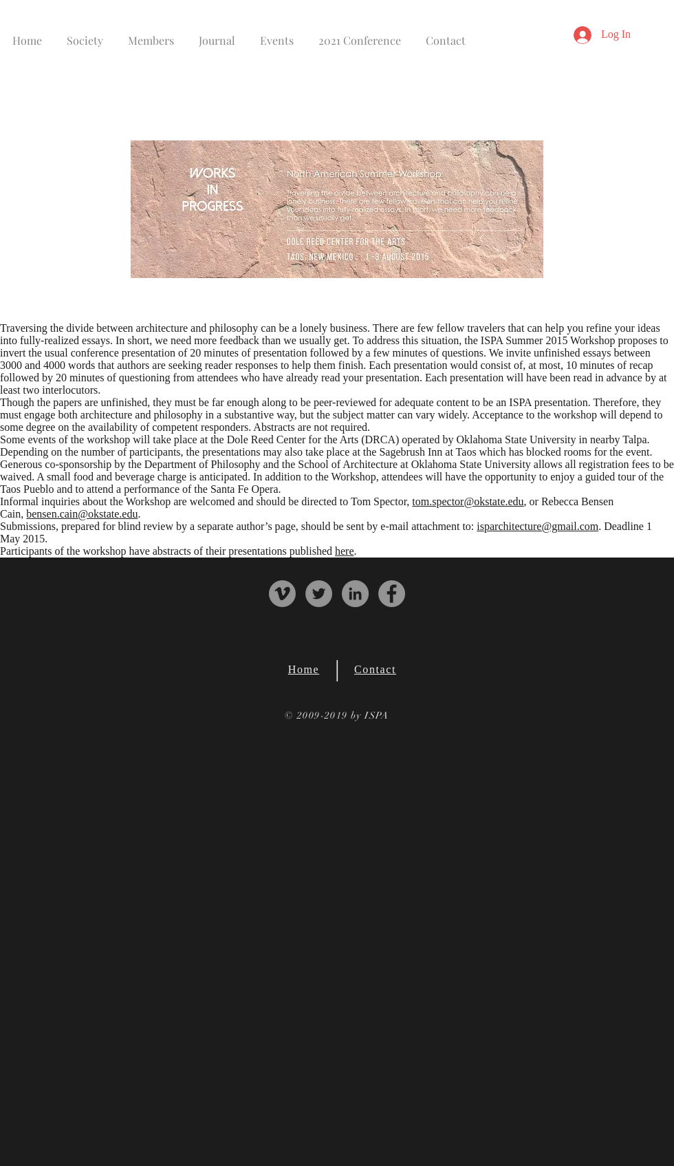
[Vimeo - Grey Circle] (282, 593)
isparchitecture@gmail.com (537, 526)
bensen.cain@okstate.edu (82, 514)
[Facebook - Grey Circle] (391, 593)
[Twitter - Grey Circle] (318, 593)
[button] (85, 34)
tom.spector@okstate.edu (467, 501)
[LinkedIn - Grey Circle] (355, 593)
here (344, 551)
